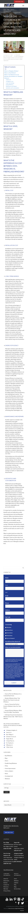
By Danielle (18, 55)
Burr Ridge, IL (9, 734)
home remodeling (7, 59)
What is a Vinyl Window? (10, 72)
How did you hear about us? (13, 641)
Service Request (11, 638)
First (6, 585)
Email (7, 595)
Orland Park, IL (10, 741)
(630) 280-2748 (19, 1)
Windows (9, 627)
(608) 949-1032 (7, 863)
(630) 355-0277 (18, 850)
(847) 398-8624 (18, 861)
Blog (15, 886)
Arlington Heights (18, 853)
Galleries (16, 882)
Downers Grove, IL (11, 736)
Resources (6, 886)
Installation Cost (9, 81)
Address (7, 610)
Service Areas (17, 888)
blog (16, 56)
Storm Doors (10, 630)
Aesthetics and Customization (12, 88)
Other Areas (9, 747)
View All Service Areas (8, 869)
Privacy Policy (7, 890)
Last (6, 592)
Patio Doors (9, 635)
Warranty (6, 888)
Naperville (16, 842)
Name (7, 577)
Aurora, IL (8, 732)
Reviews (5, 882)
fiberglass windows (11, 57)
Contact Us (6, 884)
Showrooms (6, 880)
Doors (15, 878)
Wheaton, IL (9, 745)
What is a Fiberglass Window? (11, 71)
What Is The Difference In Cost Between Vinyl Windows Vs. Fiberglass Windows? (13, 76)
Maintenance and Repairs (11, 86)
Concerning (9, 624)
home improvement (18, 57)
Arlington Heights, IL (11, 730)
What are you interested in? (13, 647)
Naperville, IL (9, 738)
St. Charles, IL (9, 743)
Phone (7, 603)
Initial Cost (8, 79)
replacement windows (15, 59)
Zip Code (8, 617)
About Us (6, 878)
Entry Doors (10, 632)
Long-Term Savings (10, 83)
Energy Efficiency (9, 84)
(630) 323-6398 (7, 848)
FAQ (15, 884)
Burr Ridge (6, 842)
